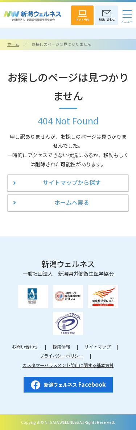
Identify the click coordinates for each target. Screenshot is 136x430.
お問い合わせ (25, 346)
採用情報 (61, 346)
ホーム (13, 44)
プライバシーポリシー (61, 356)
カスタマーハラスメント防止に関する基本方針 (68, 365)
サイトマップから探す (72, 182)
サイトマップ (98, 346)
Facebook (68, 385)
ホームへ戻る (71, 202)
